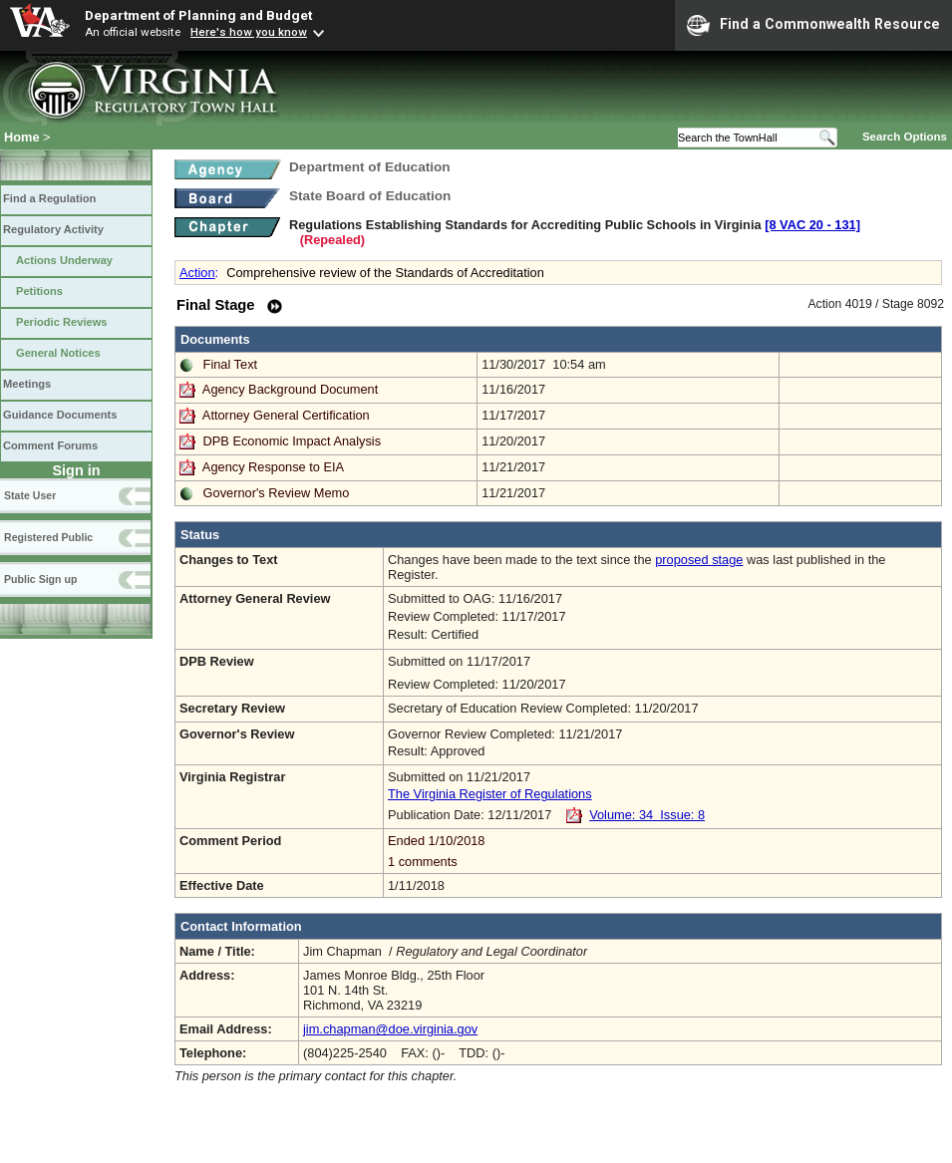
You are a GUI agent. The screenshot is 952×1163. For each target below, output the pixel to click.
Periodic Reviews (62, 322)
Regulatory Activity (53, 229)
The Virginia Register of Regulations (490, 793)
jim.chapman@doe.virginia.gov (390, 1028)
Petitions (39, 291)
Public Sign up (40, 579)
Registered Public (48, 537)
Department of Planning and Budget (198, 15)
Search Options (904, 137)
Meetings (27, 384)
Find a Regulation (49, 198)
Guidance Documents (60, 415)
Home (22, 137)
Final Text (230, 364)
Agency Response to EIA (273, 466)
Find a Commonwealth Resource (813, 25)
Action (197, 272)
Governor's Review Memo (276, 492)
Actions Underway (64, 260)
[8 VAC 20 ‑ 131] (812, 224)
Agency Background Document (290, 389)
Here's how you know (248, 32)
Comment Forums (50, 445)
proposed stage (699, 559)
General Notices (58, 353)
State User (30, 495)
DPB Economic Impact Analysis (292, 441)
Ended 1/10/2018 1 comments (662, 851)
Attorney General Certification (286, 415)
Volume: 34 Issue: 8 (647, 814)
